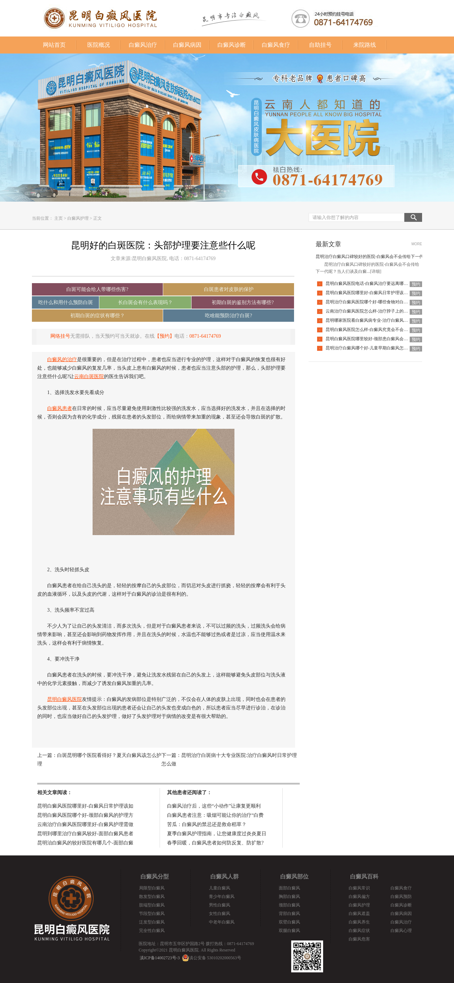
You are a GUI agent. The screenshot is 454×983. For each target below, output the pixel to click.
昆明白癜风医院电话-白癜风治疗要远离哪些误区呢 (373, 283)
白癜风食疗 (276, 45)
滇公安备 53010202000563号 (215, 957)
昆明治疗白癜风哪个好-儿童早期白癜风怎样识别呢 (373, 348)
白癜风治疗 (143, 45)
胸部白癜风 (289, 896)
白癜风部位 (294, 877)
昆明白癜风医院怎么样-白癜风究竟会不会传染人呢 (373, 329)
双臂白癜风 (289, 922)
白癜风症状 (359, 930)
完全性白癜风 (152, 930)
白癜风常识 (359, 888)
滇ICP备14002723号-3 (160, 957)
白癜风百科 (364, 877)
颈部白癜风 (289, 905)
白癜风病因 (187, 45)
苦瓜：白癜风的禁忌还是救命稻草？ (207, 824)
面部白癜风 (289, 888)
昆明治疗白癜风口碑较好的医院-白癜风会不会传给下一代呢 (372, 256)
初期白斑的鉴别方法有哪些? (242, 302)
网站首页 (54, 45)
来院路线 (364, 45)
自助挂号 (320, 45)
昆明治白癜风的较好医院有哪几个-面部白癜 (85, 843)
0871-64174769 (205, 336)
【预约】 (165, 336)
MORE (416, 244)
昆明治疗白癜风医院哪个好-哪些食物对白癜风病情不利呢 (379, 301)
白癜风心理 (401, 930)
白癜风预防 (401, 896)
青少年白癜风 (221, 896)
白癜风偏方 (359, 896)
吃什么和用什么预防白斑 (65, 302)
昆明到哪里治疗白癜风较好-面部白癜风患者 (85, 833)
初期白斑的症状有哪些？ (97, 315)
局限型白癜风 (152, 888)
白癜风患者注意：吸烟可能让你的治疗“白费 (215, 815)
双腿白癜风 (289, 930)
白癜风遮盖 (359, 913)
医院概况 (98, 45)
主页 (58, 218)
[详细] (375, 271)
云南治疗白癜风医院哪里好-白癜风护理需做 (85, 824)
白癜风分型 (154, 877)
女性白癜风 (219, 913)
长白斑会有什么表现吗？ (145, 302)
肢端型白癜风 (152, 905)
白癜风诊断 (231, 45)
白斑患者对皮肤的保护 (229, 289)
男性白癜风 (219, 905)
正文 (97, 218)
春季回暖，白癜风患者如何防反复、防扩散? (215, 843)
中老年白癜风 (221, 922)
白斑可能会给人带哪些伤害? (97, 289)
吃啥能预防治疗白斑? (228, 315)
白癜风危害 (359, 939)
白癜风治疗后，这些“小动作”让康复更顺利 (214, 806)
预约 (416, 284)
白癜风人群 (224, 877)
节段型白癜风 (152, 913)
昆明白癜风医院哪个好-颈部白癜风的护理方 (85, 815)
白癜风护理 (78, 218)
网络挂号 (60, 336)
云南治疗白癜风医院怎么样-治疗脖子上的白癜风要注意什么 (382, 311)
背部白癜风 (289, 913)
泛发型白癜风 (152, 922)
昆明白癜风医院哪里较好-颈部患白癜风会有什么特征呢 (377, 338)
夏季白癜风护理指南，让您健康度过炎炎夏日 (216, 833)
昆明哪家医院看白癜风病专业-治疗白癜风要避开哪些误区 (379, 320)
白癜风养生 (359, 922)
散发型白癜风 (152, 896)
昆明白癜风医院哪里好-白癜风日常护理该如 (85, 806)
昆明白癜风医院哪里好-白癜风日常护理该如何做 (371, 292)
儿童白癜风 (219, 888)
